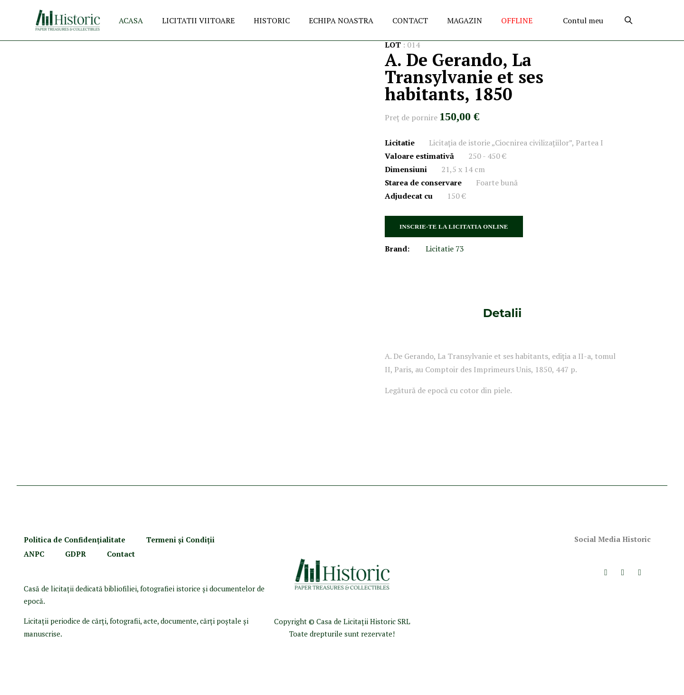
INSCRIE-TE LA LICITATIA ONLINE (453, 226)
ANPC (34, 554)
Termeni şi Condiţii (181, 539)
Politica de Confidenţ (62, 539)
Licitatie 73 (445, 248)
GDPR (75, 554)
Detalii (502, 313)
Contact (121, 554)
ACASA (131, 20)
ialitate (112, 539)
